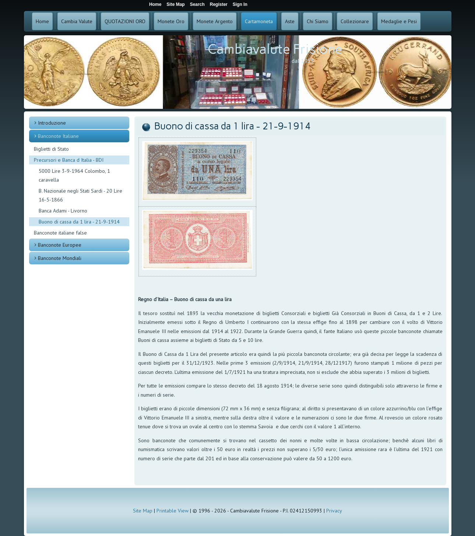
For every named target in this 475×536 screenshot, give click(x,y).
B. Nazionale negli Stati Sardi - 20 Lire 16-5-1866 (80, 195)
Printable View (172, 510)
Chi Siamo (317, 21)
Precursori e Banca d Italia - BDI (68, 160)
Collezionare (355, 21)
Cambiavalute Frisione (275, 49)
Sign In (240, 4)
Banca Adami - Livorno (63, 210)
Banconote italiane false (60, 232)
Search (197, 4)
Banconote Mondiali (59, 258)
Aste (290, 21)
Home (42, 21)
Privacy (334, 510)
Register (219, 4)
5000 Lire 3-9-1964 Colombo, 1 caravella (74, 175)
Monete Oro (171, 21)
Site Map (142, 510)
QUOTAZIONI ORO (125, 21)
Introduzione (52, 122)
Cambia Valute (76, 21)
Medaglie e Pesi (399, 21)
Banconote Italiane (58, 136)
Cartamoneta (259, 21)
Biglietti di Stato (51, 149)
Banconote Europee (59, 245)
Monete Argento (215, 21)
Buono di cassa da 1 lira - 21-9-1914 (79, 221)
